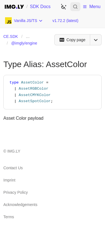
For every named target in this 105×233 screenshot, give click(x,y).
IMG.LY (13, 151)
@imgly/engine (24, 43)
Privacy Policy (15, 192)
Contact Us (13, 168)
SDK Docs (40, 6)
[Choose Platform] (24, 20)
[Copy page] (72, 39)
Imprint (9, 180)
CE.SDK (10, 36)
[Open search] (75, 6)
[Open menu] (96, 39)
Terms (8, 217)
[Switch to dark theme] (63, 6)
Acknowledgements (20, 204)
